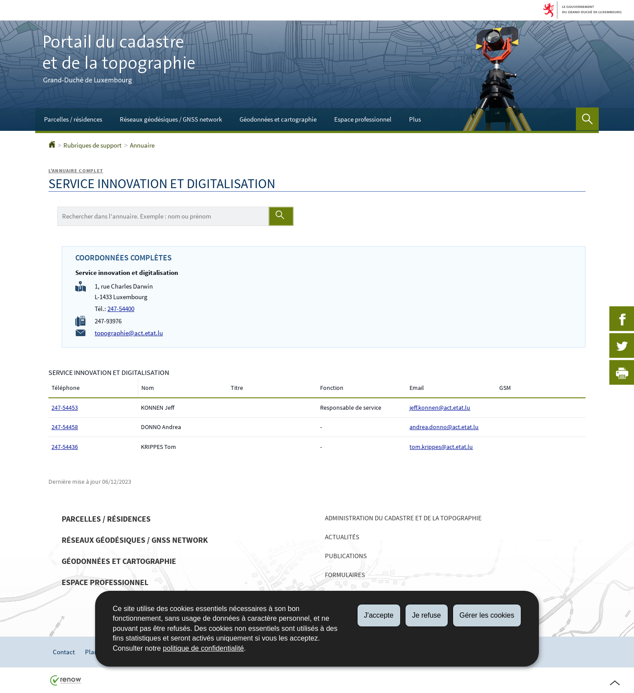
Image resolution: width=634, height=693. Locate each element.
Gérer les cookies (487, 615)
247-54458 (65, 427)
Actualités (342, 537)
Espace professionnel (362, 119)
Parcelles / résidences (73, 119)
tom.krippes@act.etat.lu (441, 447)
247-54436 (65, 447)
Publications (346, 556)
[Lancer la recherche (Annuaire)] (281, 216)
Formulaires (345, 575)
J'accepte (379, 615)
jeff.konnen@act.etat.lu (439, 407)
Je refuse (426, 615)
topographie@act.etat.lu (129, 333)
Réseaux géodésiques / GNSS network (171, 119)
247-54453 (65, 407)
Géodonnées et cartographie (278, 119)
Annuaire (142, 145)
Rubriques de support (92, 145)
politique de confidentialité (203, 648)
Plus (415, 119)
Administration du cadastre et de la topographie (403, 518)
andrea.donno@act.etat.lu (444, 427)
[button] (587, 118)
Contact (64, 652)
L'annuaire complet (75, 170)
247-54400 (120, 308)
